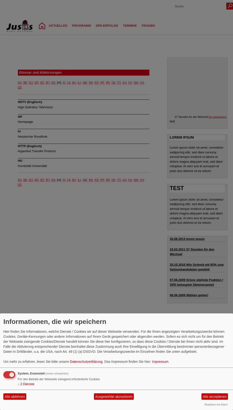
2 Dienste (26, 384)
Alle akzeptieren (215, 397)
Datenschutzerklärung (86, 361)
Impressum (160, 361)
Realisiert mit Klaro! (216, 404)
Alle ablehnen (15, 397)
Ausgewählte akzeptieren (113, 397)
